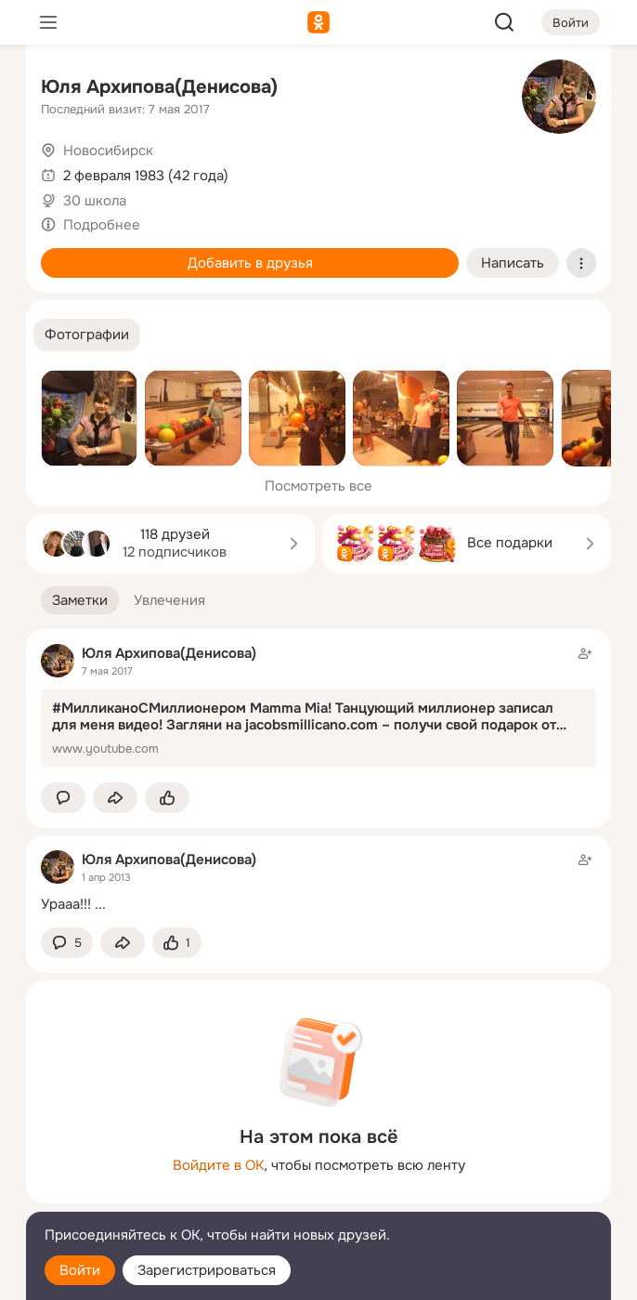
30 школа (94, 200)
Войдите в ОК (218, 1165)
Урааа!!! (66, 904)
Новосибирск (108, 150)
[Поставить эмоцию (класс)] (167, 797)
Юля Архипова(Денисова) (159, 86)
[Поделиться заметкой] (115, 797)
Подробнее (101, 224)
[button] (86, 335)
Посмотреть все (318, 486)
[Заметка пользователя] (318, 881)
